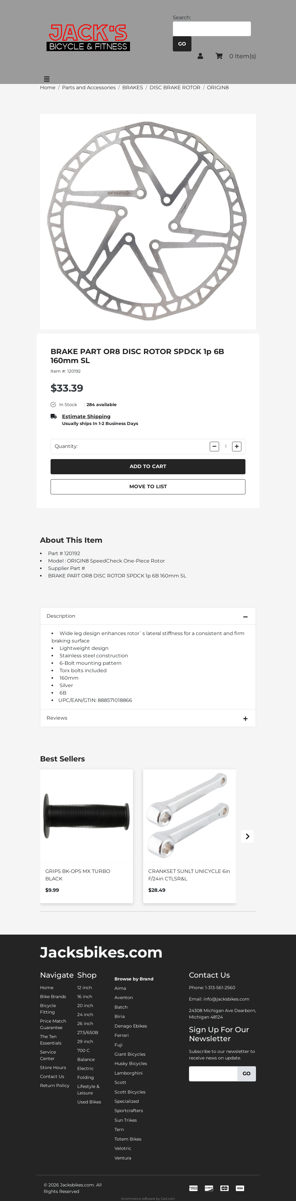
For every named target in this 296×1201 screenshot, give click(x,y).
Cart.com (168, 1199)
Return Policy (55, 1085)
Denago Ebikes (130, 1026)
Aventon (123, 997)
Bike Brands (53, 996)
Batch (121, 1007)
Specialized (126, 1101)
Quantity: (66, 446)
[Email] (213, 1073)
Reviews (57, 718)
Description (61, 616)
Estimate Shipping (86, 416)
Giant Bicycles (130, 1054)
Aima (120, 988)
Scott (120, 1082)
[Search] (212, 29)
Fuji (118, 1045)
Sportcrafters (128, 1110)
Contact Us (52, 1076)
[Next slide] (247, 836)
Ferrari (121, 1035)
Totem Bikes (127, 1139)
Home (46, 987)
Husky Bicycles (130, 1063)
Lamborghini (128, 1073)
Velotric (122, 1148)
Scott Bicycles (130, 1092)
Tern (119, 1129)
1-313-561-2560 (220, 987)
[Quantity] (226, 446)
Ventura (122, 1158)
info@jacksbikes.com (226, 999)
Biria (119, 1016)
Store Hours (53, 1067)
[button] (200, 56)
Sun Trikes (125, 1120)
